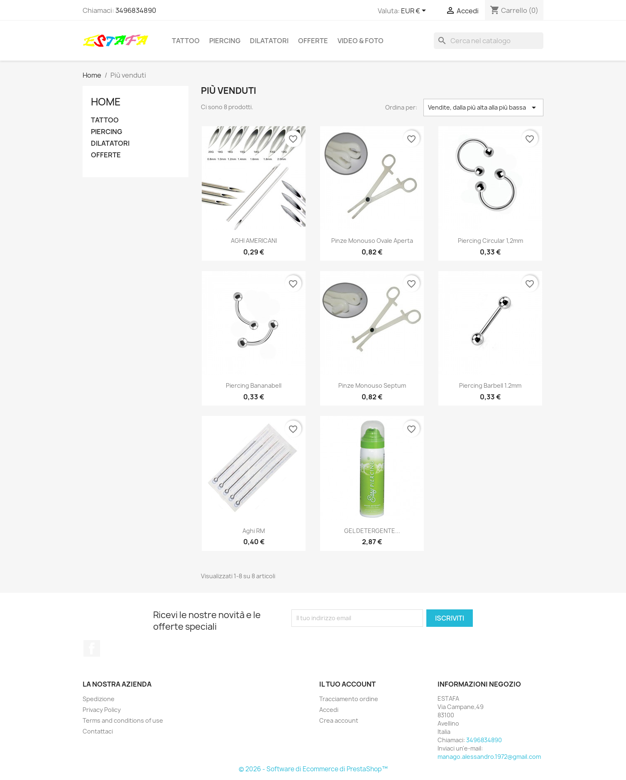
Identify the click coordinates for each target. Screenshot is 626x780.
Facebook (91, 648)
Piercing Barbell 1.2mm (490, 385)
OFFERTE (313, 40)
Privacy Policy (102, 710)
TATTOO (186, 40)
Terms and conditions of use (123, 720)
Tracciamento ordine (348, 699)
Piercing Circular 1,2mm (490, 241)
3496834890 (135, 10)
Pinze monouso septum (372, 385)
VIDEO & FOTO (360, 40)
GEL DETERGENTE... (372, 531)
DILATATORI (269, 40)
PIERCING (224, 40)
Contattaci (98, 731)
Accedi (328, 710)
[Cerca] (488, 40)
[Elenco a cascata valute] (415, 11)
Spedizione (99, 699)
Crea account (338, 720)
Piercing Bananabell (253, 385)
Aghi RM (253, 531)
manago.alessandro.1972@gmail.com (489, 756)
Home (106, 102)
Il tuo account (347, 684)
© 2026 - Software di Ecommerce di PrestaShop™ (313, 769)
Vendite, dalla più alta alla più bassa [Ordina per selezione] (483, 107)
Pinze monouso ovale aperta (372, 241)
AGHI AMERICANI (254, 241)
